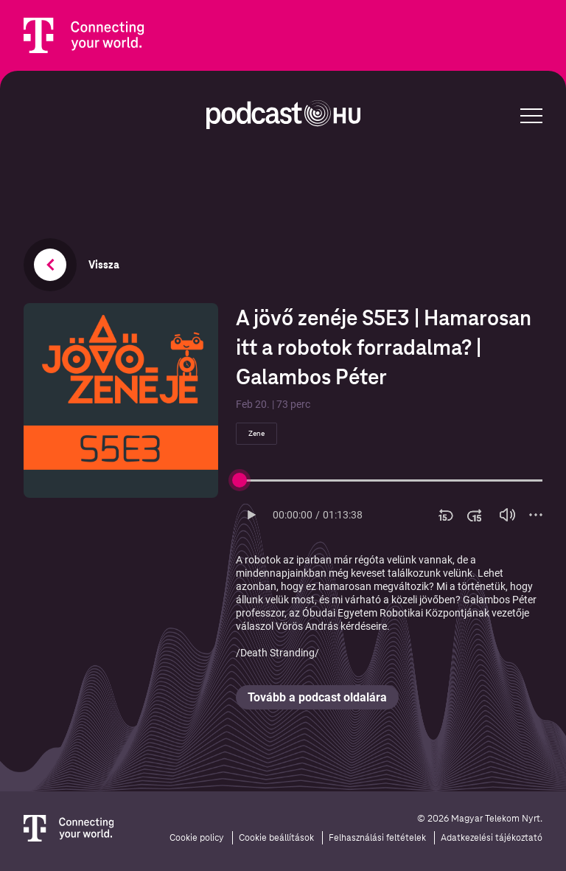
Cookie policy (197, 838)
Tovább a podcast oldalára (317, 697)
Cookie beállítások (276, 838)
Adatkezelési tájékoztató (491, 838)
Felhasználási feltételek (377, 838)
